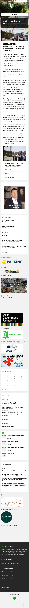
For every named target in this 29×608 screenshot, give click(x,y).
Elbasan (9, 438)
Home (4, 25)
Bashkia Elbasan (5, 587)
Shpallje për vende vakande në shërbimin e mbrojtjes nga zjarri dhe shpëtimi (12, 475)
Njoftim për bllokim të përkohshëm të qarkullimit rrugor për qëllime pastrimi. (14, 247)
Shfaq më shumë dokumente (8, 490)
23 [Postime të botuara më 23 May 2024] (14, 385)
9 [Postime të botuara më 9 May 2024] (14, 380)
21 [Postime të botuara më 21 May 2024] (7, 385)
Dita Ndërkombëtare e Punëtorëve (15, 435)
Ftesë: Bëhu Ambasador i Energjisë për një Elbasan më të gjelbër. (12, 408)
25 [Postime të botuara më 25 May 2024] (21, 385)
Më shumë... (5, 458)
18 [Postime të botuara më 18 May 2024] (21, 382)
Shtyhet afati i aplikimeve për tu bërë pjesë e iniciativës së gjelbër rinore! (13, 402)
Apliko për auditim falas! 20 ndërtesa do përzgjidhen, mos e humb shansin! (12, 241)
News (8, 25)
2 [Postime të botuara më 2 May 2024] (14, 378)
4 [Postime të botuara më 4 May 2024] (21, 378)
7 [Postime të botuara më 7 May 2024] (7, 380)
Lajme (12, 177)
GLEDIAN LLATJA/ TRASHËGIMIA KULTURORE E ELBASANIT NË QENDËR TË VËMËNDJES (14, 47)
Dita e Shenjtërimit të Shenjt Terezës (16, 447)
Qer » (6, 389)
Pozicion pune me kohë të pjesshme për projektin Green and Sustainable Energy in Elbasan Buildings (14, 480)
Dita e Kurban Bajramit (12, 441)
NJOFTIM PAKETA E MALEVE (8, 220)
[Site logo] (14, 9)
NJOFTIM (4, 235)
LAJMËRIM (4, 422)
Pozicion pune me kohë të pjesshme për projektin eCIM (14, 467)
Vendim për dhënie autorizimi (9, 418)
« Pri (3, 389)
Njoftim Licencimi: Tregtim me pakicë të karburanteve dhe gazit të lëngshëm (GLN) (12, 413)
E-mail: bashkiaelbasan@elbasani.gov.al (10, 563)
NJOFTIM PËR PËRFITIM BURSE (9, 231)
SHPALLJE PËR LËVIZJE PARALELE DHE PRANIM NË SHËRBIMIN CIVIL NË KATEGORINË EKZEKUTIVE (14, 486)
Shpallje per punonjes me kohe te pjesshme (13, 483)
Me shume (7, 173)
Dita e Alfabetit (11, 453)
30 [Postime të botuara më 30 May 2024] (14, 387)
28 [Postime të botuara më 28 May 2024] (7, 387)
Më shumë (4, 252)
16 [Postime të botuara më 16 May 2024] (14, 382)
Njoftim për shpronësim (8, 398)
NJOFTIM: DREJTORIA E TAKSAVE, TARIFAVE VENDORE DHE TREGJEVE (12, 225)
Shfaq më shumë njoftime (8, 426)
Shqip (17, 1)
